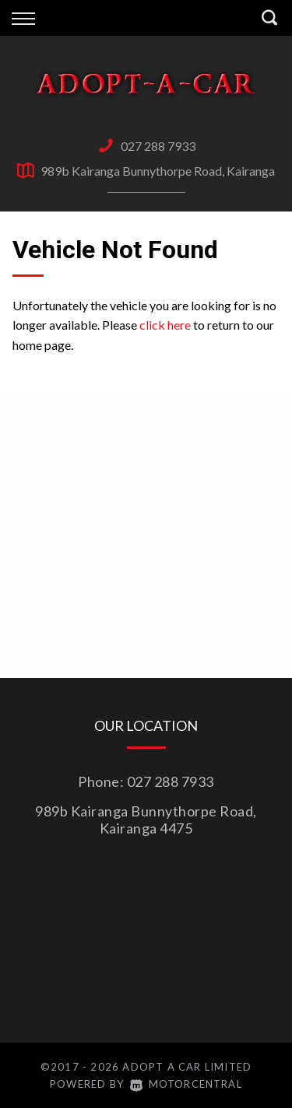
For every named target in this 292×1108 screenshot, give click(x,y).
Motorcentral (186, 1084)
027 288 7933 (158, 145)
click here (165, 324)
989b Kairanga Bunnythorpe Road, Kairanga (157, 170)
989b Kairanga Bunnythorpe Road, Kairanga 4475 (146, 819)
